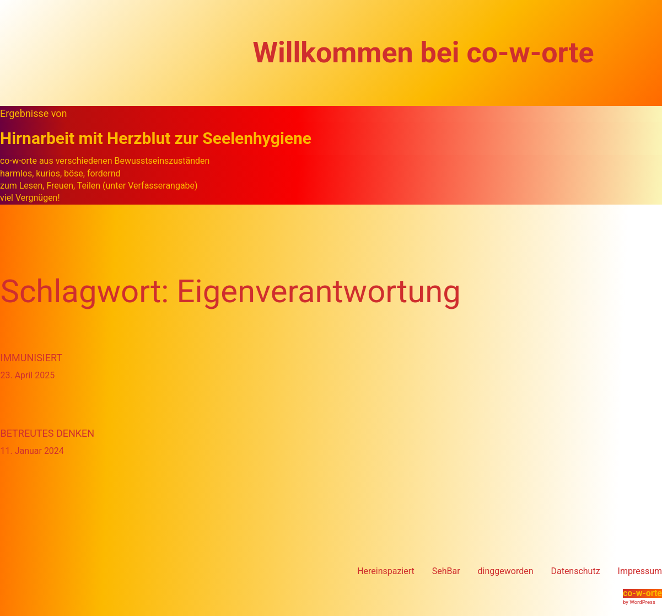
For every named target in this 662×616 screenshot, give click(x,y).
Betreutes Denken (48, 433)
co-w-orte (642, 593)
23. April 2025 (28, 375)
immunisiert (32, 357)
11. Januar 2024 (32, 451)
